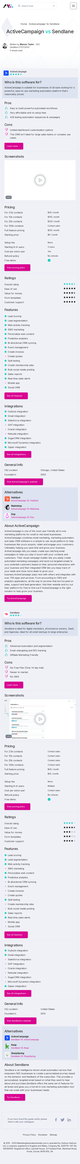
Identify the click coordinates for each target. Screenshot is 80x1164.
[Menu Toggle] (73, 6)
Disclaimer (42, 1135)
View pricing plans (16, 267)
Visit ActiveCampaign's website (22, 482)
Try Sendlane (13, 1097)
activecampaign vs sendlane (44, 24)
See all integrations (16, 454)
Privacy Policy (29, 1135)
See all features (14, 396)
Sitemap (53, 1135)
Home (24, 24)
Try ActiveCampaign (16, 598)
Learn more (12, 146)
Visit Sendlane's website (19, 1021)
